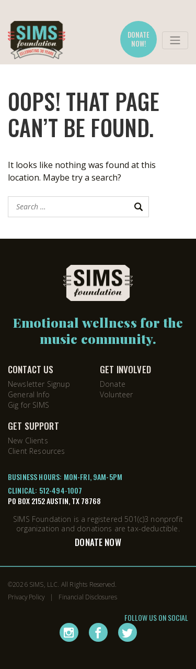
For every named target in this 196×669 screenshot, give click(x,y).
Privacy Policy (26, 597)
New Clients (28, 440)
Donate (112, 384)
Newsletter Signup (39, 384)
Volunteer (116, 394)
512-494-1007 (61, 490)
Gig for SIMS (28, 405)
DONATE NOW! (139, 39)
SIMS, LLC (43, 584)
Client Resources (36, 451)
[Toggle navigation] (175, 40)
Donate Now (98, 542)
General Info (29, 394)
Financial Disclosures (88, 597)
